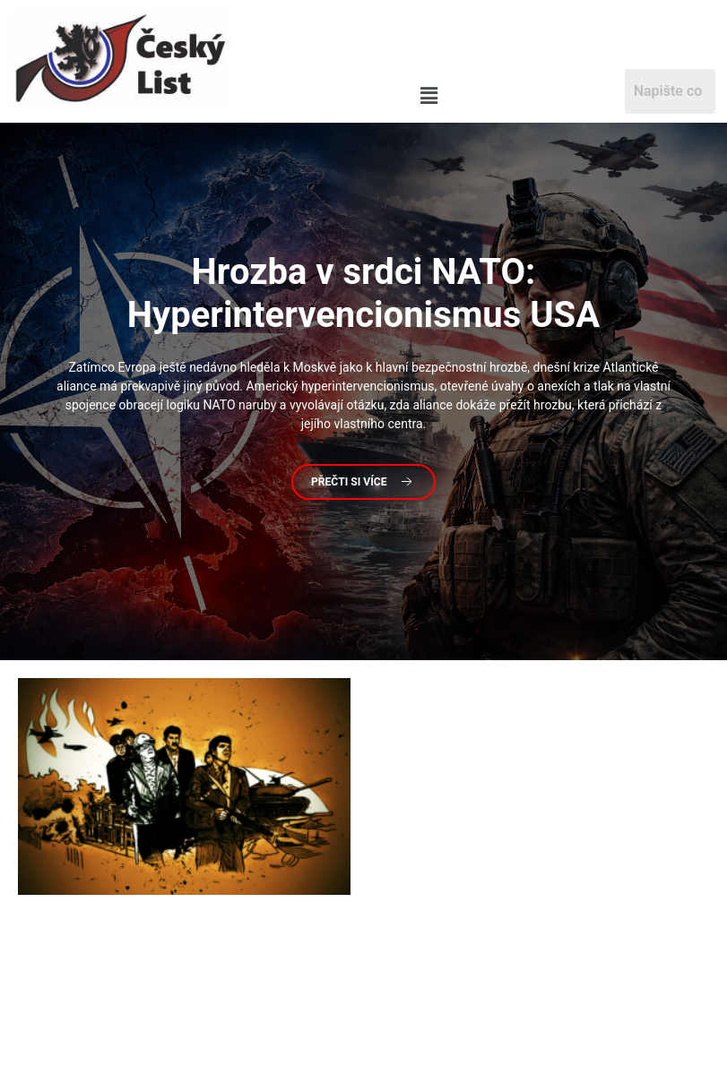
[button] (429, 97)
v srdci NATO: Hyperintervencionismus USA (363, 293)
